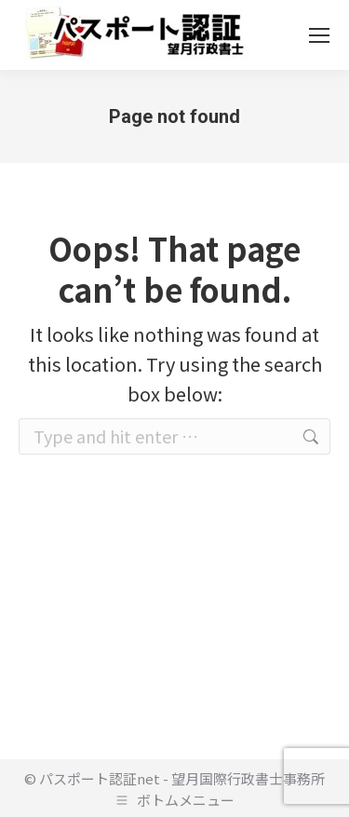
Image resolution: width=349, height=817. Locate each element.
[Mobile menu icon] (319, 35)
